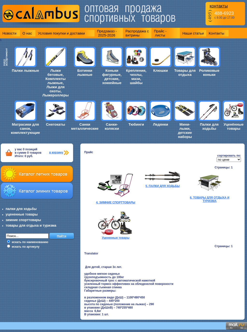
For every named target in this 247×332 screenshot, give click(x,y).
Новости (9, 33)
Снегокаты (55, 124)
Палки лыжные (25, 70)
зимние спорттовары (23, 220)
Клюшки (160, 70)
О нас (27, 33)
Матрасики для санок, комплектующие (25, 128)
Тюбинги (136, 124)
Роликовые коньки (209, 72)
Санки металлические (84, 126)
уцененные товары (22, 214)
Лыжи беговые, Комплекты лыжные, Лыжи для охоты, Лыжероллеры (55, 82)
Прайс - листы (160, 33)
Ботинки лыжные (84, 72)
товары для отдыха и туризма (31, 225)
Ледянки (160, 124)
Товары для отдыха (185, 72)
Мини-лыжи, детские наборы (185, 130)
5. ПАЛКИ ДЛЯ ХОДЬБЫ (162, 186)
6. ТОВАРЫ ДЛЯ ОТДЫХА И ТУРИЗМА (209, 199)
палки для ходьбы (21, 209)
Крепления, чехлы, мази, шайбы (136, 76)
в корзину (56, 152)
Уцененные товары (115, 237)
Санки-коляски (112, 126)
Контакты (216, 33)
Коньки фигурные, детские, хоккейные (112, 76)
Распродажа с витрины (137, 33)
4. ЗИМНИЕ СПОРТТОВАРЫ (115, 202)
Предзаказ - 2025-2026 (107, 33)
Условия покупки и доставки (61, 33)
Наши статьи (193, 33)
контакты (219, 6)
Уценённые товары (234, 126)
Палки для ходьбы (209, 126)
